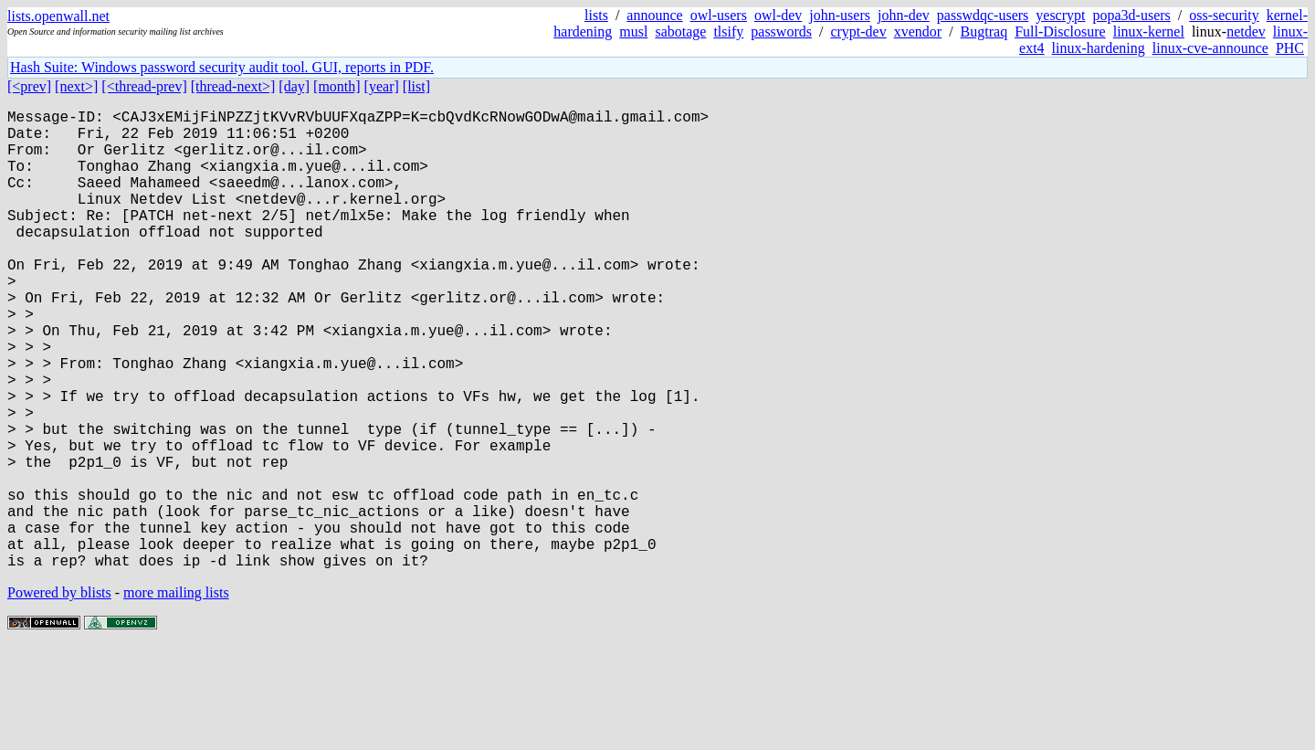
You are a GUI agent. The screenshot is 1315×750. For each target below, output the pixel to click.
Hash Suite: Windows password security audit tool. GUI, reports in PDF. (222, 67)
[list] (416, 86)
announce (654, 15)
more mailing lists (176, 694)
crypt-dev (858, 31)
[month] (337, 86)
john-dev (904, 15)
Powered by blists (59, 694)
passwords (781, 31)
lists (596, 15)
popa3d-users (1131, 15)
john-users (839, 15)
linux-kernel (1148, 31)
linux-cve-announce (1210, 48)
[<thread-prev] (143, 86)
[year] (381, 86)
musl (633, 31)
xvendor (918, 31)
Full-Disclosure (1060, 31)
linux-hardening (1098, 48)
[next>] (76, 86)
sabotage (680, 31)
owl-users (718, 15)
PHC (1290, 48)
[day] (294, 86)
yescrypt (1060, 15)
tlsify (728, 31)
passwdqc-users (982, 15)
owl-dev (778, 15)
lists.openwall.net (58, 16)
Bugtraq (984, 31)
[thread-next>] (233, 86)
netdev (1246, 31)
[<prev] (29, 86)
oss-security (1223, 15)
